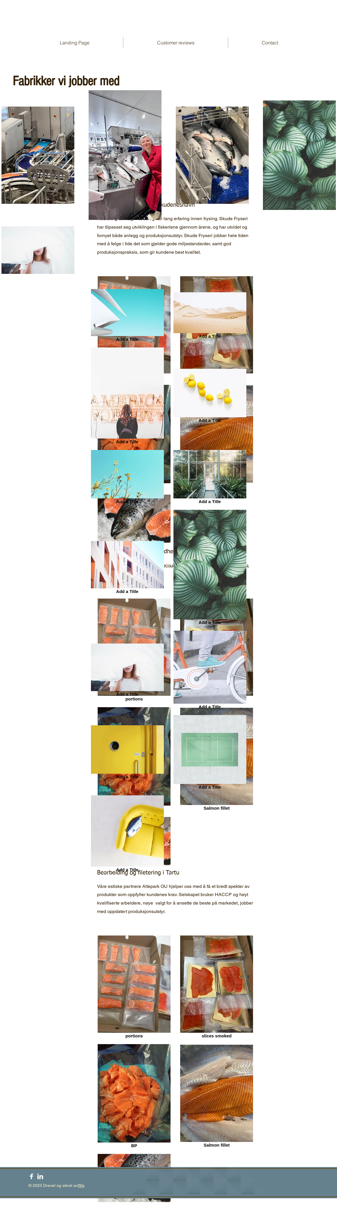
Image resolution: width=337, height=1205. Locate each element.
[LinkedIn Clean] (40, 1176)
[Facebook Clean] (31, 1176)
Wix (81, 1185)
